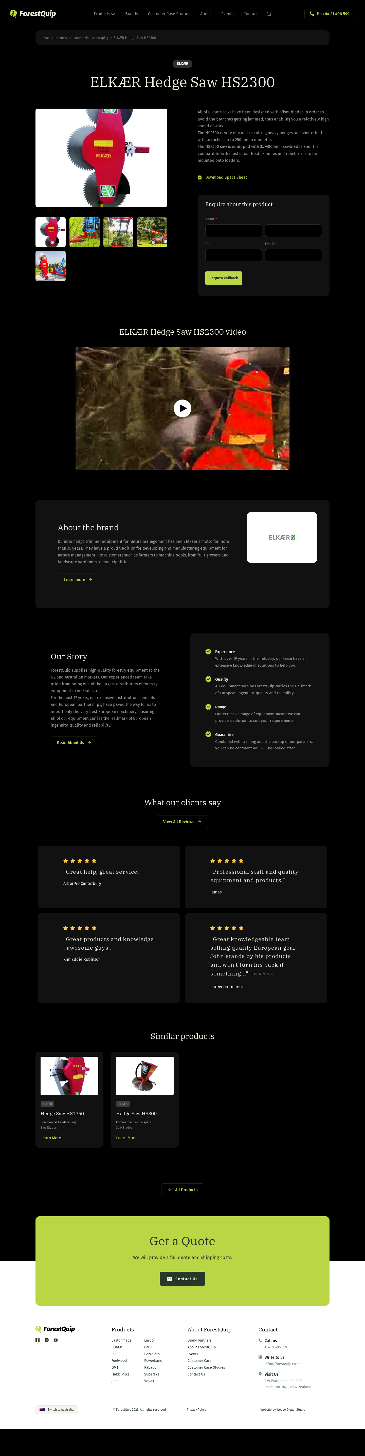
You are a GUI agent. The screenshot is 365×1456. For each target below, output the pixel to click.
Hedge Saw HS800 (142, 1133)
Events (227, 13)
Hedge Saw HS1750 (68, 1133)
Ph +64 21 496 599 (333, 13)
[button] (222, 178)
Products (104, 13)
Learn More (51, 1160)
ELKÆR (182, 64)
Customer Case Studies (169, 13)
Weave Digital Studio (291, 1436)
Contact (251, 13)
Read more (262, 989)
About (205, 13)
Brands (131, 13)
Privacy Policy (196, 1436)
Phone (211, 245)
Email (270, 245)
